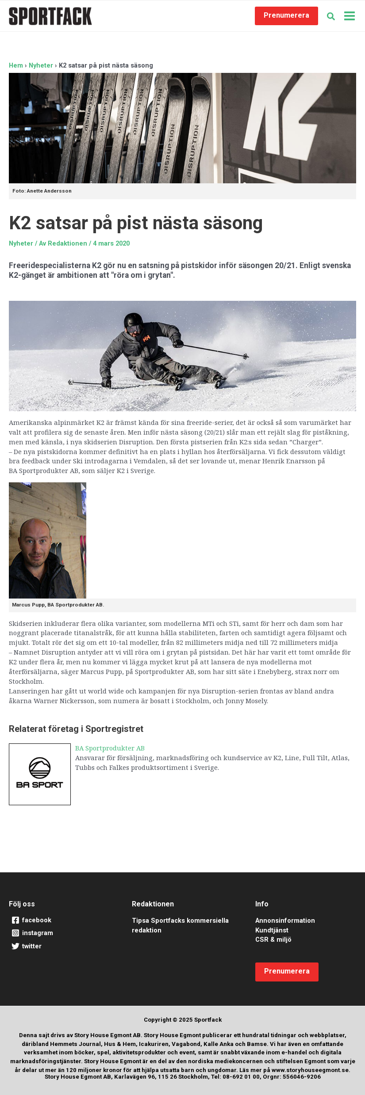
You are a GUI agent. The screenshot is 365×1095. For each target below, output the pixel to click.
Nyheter (21, 243)
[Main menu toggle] (349, 16)
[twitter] (59, 946)
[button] (286, 16)
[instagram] (59, 933)
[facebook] (59, 920)
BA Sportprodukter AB (110, 747)
